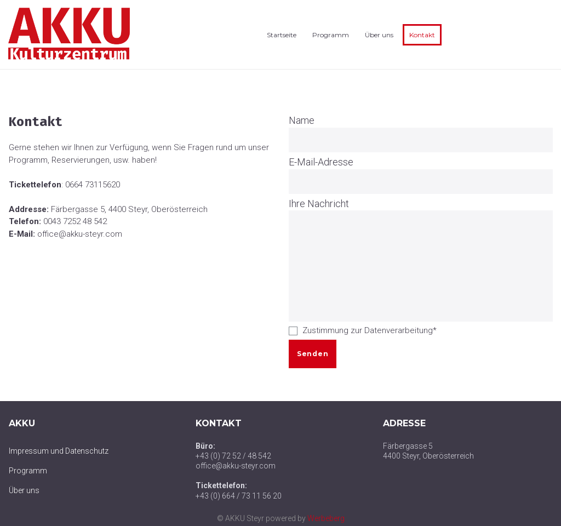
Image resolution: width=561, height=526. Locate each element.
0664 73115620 (92, 185)
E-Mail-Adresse (321, 162)
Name (301, 120)
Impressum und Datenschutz (58, 451)
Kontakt (422, 35)
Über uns (379, 35)
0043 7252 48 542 (75, 221)
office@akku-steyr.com (79, 234)
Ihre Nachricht (319, 203)
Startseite (281, 35)
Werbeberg (326, 518)
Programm (330, 35)
